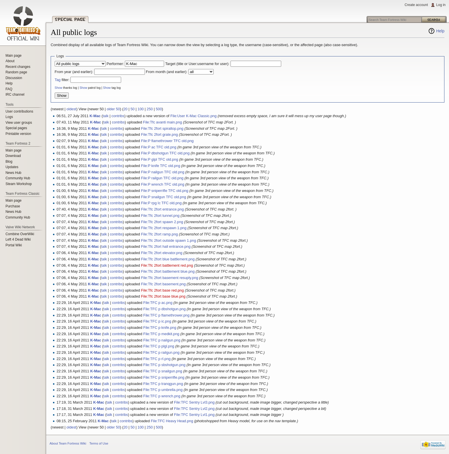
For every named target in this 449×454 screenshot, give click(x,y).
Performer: (115, 64)
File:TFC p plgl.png (158, 346)
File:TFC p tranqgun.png (163, 384)
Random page (16, 72)
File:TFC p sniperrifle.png (163, 377)
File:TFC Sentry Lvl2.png (194, 408)
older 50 (113, 109)
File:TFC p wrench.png (161, 396)
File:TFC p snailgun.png (162, 371)
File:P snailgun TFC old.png (163, 197)
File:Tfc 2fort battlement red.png (167, 265)
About (9, 61)
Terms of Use (98, 443)
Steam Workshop (18, 184)
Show (58, 87)
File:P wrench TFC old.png (162, 184)
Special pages (16, 128)
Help (440, 31)
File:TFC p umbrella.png (162, 390)
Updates (11, 167)
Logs (9, 117)
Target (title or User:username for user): (197, 64)
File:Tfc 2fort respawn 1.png (163, 228)
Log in (441, 5)
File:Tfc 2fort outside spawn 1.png (168, 240)
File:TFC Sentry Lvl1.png (194, 414)
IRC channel (14, 95)
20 (125, 109)
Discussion (13, 78)
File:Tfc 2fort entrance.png (162, 209)
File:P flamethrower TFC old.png (167, 141)
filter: (62, 80)
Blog (8, 162)
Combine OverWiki (19, 234)
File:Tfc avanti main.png (162, 122)
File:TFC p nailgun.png (161, 340)
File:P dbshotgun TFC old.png (165, 153)
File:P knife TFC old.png (160, 166)
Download (13, 156)
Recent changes (17, 67)
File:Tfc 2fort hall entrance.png (165, 246)
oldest (71, 109)
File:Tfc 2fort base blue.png (163, 296)
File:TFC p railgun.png (161, 352)
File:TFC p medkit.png (161, 334)
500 (159, 109)
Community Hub (17, 178)
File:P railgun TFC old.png (162, 178)
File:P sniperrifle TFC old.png (164, 190)
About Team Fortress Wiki (68, 443)
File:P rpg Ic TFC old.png (161, 203)
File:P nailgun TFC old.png (162, 172)
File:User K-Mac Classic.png (193, 116)
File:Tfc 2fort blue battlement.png (167, 259)
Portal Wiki (13, 245)
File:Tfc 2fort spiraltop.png (162, 128)
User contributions (19, 111)
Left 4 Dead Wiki (18, 239)
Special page (70, 19)
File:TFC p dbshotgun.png (164, 309)
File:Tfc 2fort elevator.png (161, 253)
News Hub (13, 173)
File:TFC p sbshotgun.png (164, 365)
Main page (13, 56)
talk (106, 116)
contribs (117, 116)
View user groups (18, 123)
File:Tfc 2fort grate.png (159, 134)
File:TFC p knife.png (159, 327)
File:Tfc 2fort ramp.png (159, 234)
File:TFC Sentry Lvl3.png (194, 402)
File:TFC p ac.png (157, 302)
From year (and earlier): (74, 72)
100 (140, 109)
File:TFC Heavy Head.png (172, 421)
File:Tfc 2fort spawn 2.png (162, 222)
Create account (416, 5)
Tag (58, 80)
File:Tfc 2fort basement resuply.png (169, 278)
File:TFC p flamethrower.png (166, 315)
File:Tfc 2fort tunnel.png (160, 215)
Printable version (18, 134)
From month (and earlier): (166, 72)
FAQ (8, 89)
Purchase (12, 206)
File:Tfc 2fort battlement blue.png (167, 271)
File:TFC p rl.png (156, 359)
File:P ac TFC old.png (158, 147)
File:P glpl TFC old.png (159, 159)
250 (150, 109)
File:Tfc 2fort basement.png (163, 284)
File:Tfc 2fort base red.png (162, 290)
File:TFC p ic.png (157, 321)
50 (133, 109)
